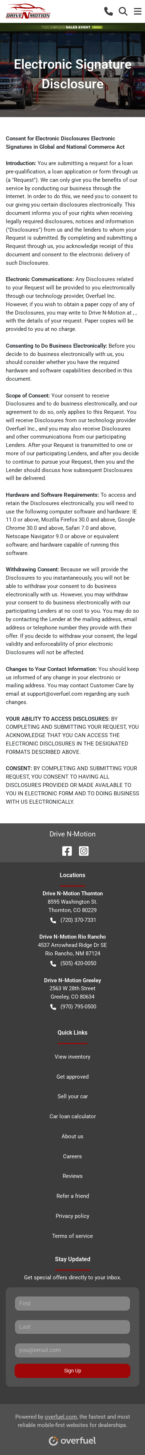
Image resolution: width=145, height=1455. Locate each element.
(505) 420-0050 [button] (73, 963)
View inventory (72, 1057)
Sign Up (72, 1371)
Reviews (73, 1176)
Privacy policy (72, 1216)
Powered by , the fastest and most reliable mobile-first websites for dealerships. (72, 1427)
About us (72, 1136)
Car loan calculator (73, 1116)
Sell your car (73, 1096)
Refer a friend (72, 1196)
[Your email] (72, 1350)
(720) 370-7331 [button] (73, 920)
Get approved (72, 1077)
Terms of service (72, 1236)
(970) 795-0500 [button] (73, 1007)
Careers (72, 1156)
